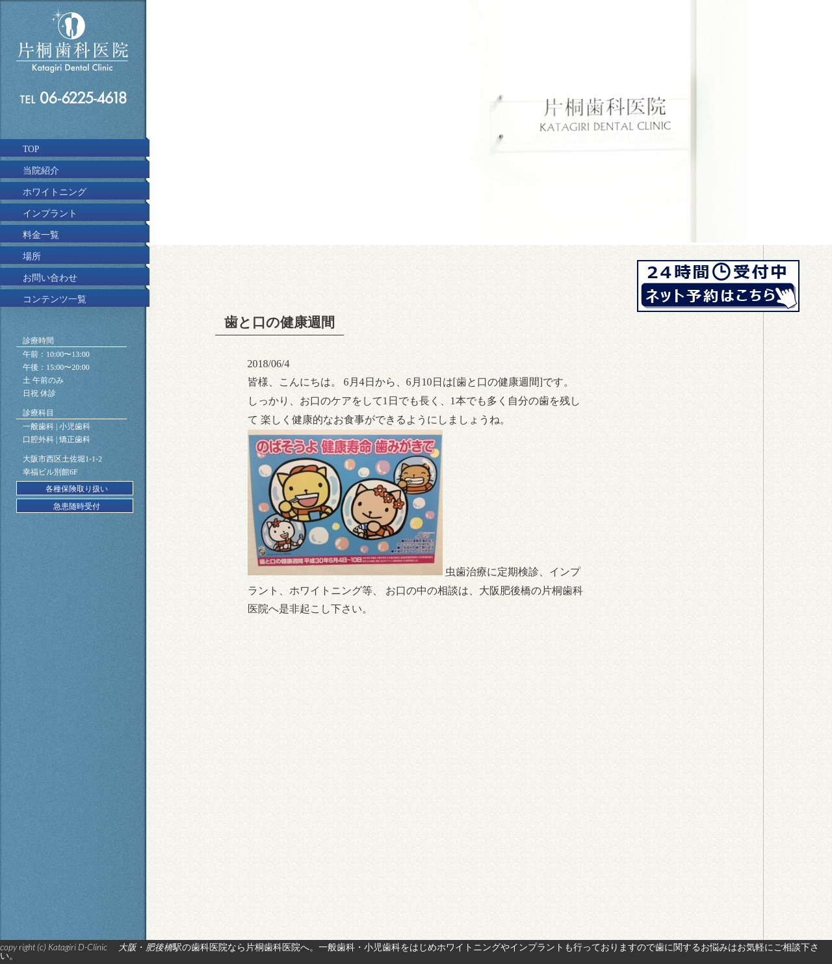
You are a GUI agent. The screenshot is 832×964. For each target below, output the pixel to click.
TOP (31, 149)
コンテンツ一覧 (54, 299)
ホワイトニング (54, 192)
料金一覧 (41, 235)
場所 (32, 256)
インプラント (50, 213)
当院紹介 (41, 171)
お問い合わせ (50, 278)
